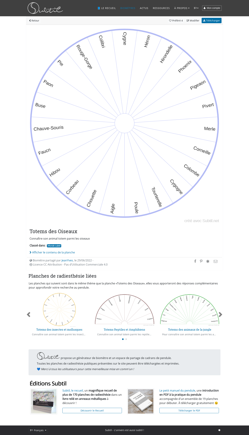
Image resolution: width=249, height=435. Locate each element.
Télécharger (211, 20)
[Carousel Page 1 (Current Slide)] (123, 339)
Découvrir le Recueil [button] (92, 410)
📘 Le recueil (106, 8)
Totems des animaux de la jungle (189, 329)
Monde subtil (54, 245)
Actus (144, 8)
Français (37, 430)
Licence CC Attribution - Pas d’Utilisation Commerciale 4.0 (69, 264)
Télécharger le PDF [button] (189, 410)
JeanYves (67, 260)
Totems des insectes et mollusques (59, 329)
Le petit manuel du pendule (177, 390)
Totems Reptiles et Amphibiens (124, 329)
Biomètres (127, 8)
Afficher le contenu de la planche (52, 252)
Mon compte (212, 8)
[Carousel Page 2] (126, 339)
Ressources (161, 8)
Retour (34, 20)
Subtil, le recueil (72, 390)
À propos (180, 8)
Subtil (108, 430)
